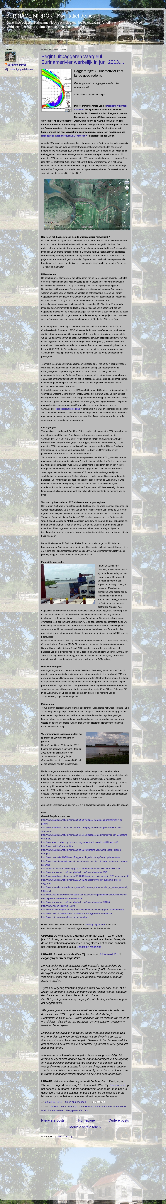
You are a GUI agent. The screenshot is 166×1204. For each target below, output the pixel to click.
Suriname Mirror (16, 64)
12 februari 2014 (109, 954)
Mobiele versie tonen (85, 1127)
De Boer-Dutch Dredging (63, 1106)
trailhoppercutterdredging (67, 409)
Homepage (86, 1120)
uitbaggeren (71, 1110)
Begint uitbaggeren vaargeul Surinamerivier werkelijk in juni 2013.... (82, 59)
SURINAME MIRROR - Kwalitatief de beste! (53, 16)
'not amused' (117, 1085)
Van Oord (84, 1110)
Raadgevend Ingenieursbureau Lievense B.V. (64, 136)
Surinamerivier (55, 1110)
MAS (44, 1110)
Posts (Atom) (65, 1136)
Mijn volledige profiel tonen (19, 69)
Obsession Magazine (89, 946)
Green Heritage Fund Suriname (95, 1106)
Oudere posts (119, 1120)
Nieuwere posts (53, 1120)
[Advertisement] (85, 1168)
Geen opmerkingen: (76, 1102)
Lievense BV (119, 1106)
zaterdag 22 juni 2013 (94, 925)
